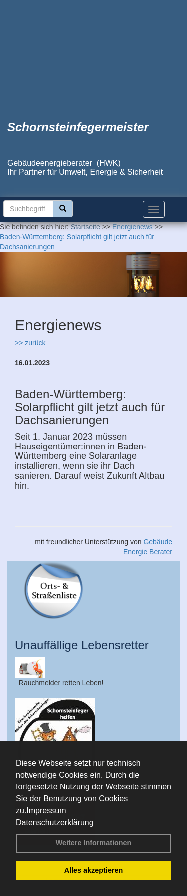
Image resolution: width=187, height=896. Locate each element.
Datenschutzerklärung (55, 822)
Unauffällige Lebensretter (82, 645)
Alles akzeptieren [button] (93, 870)
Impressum (46, 810)
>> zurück (30, 343)
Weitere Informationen (94, 843)
